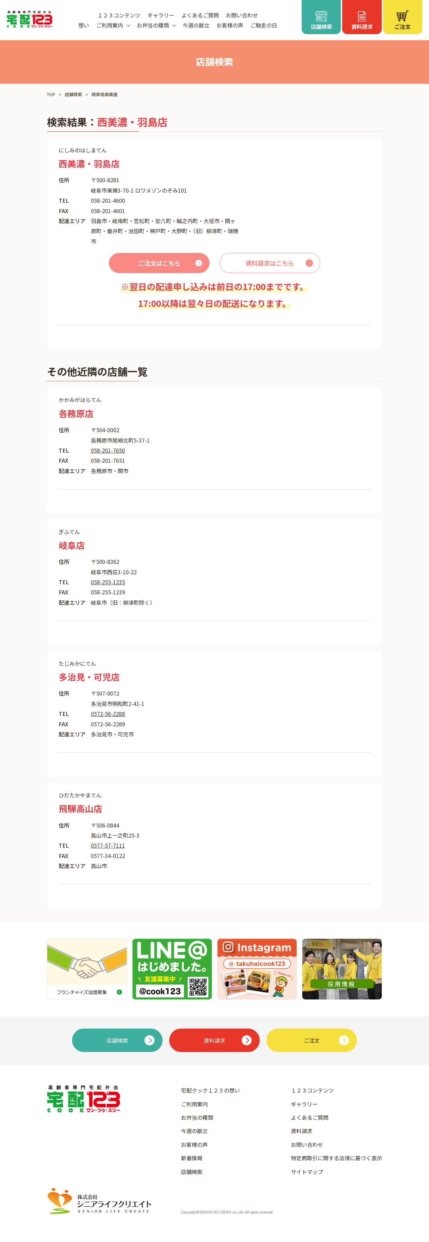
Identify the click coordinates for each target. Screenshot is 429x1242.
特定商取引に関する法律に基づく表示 (336, 1158)
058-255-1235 (108, 582)
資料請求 (301, 1131)
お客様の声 (230, 25)
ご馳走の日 (263, 25)
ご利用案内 (194, 1104)
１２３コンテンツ (119, 15)
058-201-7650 (108, 450)
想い (83, 25)
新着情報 (191, 1158)
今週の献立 (196, 25)
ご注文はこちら (159, 263)
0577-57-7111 (108, 845)
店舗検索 (73, 94)
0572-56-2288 (108, 714)
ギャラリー (160, 15)
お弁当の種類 (197, 1117)
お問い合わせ (242, 15)
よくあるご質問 (200, 15)
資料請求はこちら (270, 263)
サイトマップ (307, 1172)
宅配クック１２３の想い (210, 1090)
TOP (51, 94)
